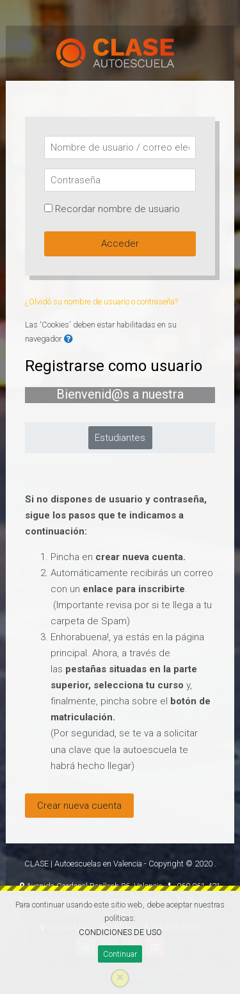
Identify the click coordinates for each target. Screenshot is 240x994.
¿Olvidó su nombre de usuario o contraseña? (101, 301)
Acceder (120, 243)
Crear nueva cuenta (79, 805)
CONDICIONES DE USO (120, 932)
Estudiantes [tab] (120, 437)
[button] (68, 339)
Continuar (120, 954)
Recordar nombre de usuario (117, 209)
